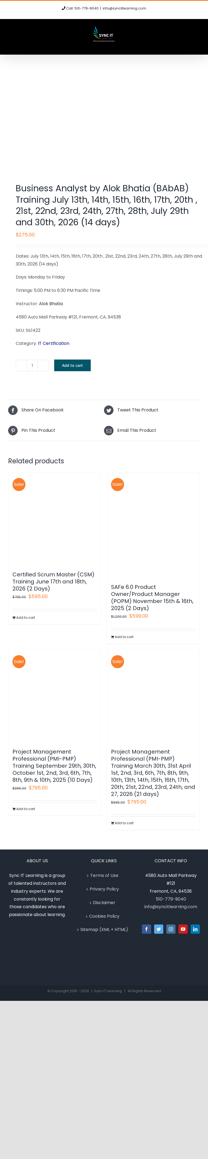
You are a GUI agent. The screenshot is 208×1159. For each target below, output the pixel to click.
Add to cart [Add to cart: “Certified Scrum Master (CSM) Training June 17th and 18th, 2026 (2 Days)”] (25, 617)
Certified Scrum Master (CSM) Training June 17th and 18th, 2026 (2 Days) (53, 581)
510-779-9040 (171, 899)
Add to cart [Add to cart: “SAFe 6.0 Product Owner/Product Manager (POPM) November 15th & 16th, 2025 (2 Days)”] (124, 637)
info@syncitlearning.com (124, 8)
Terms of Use (104, 875)
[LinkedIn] (195, 929)
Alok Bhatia (51, 304)
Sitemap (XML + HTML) (104, 929)
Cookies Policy (104, 916)
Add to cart (72, 365)
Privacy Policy (104, 889)
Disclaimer (104, 902)
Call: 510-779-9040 (82, 8)
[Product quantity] (32, 365)
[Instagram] (171, 929)
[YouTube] (183, 929)
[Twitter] (158, 929)
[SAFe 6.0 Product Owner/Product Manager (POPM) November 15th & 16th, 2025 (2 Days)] (153, 525)
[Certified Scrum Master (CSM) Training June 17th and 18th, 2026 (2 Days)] (54, 519)
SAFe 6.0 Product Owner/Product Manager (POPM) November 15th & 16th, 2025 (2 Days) (152, 597)
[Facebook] (146, 929)
